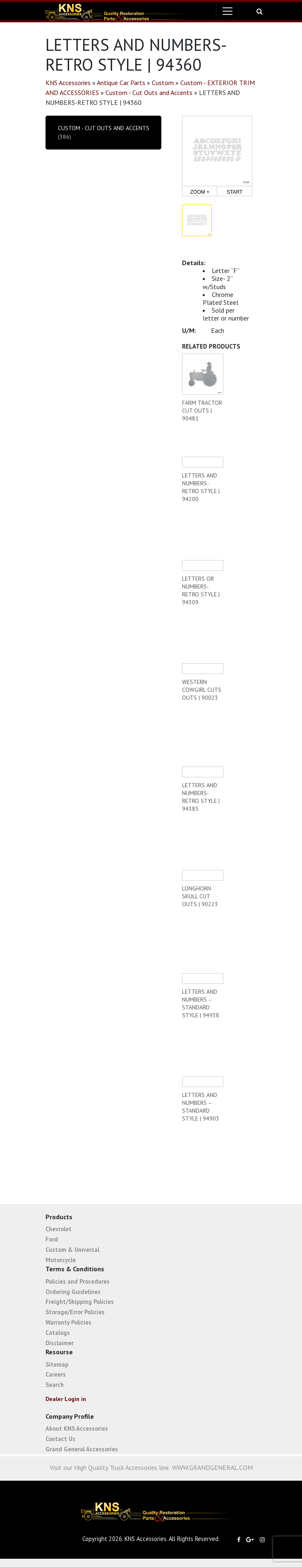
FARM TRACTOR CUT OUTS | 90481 (202, 410)
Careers (56, 1374)
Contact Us (60, 1439)
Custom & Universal (72, 1250)
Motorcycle (61, 1260)
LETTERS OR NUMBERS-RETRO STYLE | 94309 (201, 590)
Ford (52, 1239)
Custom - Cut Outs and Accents (148, 92)
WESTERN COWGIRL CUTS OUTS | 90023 (201, 689)
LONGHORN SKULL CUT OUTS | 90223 (200, 896)
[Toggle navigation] (227, 11)
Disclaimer (60, 1343)
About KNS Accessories (77, 1428)
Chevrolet (59, 1229)
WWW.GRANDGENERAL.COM (212, 1467)
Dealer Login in (66, 1399)
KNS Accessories (68, 82)
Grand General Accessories (82, 1449)
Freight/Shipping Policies (80, 1302)
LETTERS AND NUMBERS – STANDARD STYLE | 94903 (200, 1106)
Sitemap (57, 1364)
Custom (163, 82)
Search (55, 1385)
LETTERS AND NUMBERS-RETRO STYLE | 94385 (201, 796)
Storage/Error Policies (75, 1312)
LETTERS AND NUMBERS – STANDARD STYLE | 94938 (200, 1003)
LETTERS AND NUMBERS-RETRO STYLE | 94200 (201, 487)
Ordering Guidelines (73, 1292)
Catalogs (58, 1333)
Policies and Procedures (78, 1281)
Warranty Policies (68, 1322)
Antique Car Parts (121, 82)
